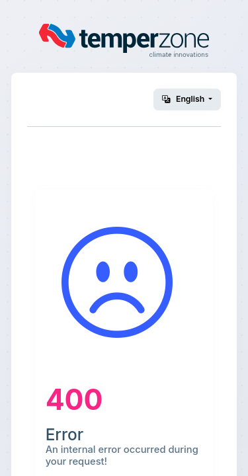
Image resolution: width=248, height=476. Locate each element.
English (184, 99)
